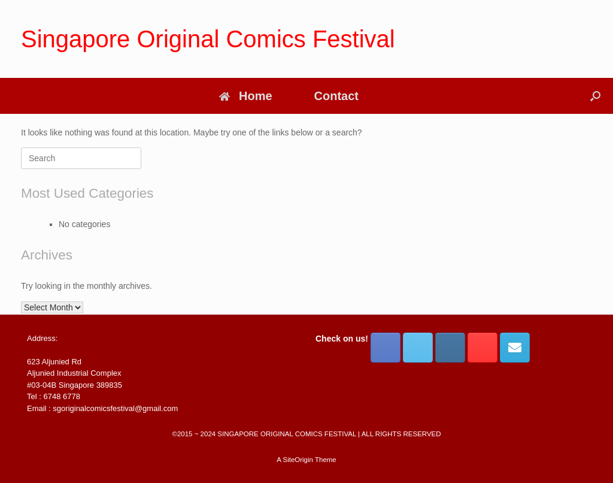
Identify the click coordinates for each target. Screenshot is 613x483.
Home (245, 95)
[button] (595, 96)
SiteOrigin (298, 459)
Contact (336, 95)
